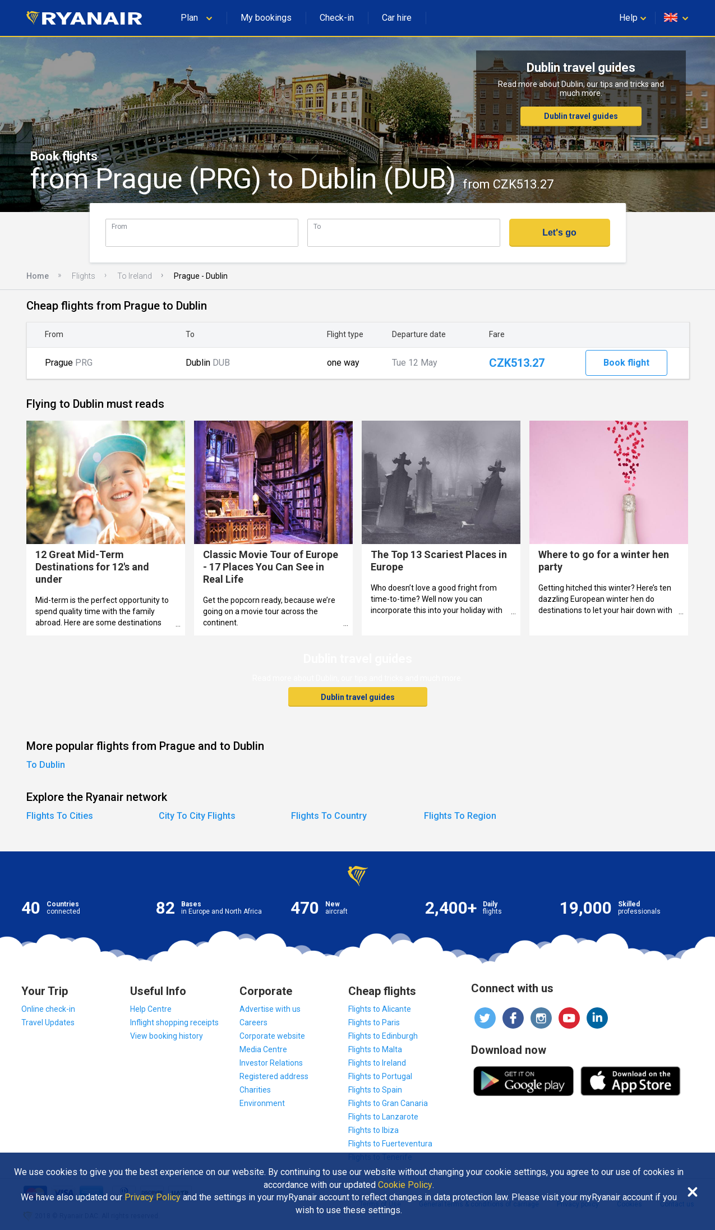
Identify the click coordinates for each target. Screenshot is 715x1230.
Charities (255, 1089)
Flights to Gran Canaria (388, 1103)
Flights (83, 275)
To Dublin (45, 764)
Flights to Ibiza (373, 1130)
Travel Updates (48, 1022)
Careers (253, 1022)
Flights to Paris (374, 1022)
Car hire (397, 17)
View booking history (166, 1035)
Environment (262, 1103)
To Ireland (134, 275)
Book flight (626, 362)
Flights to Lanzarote (383, 1116)
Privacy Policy (152, 1197)
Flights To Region (460, 815)
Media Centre (263, 1049)
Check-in (337, 17)
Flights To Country (329, 815)
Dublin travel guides (581, 116)
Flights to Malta (375, 1049)
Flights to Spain (375, 1089)
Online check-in (48, 1009)
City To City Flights (197, 815)
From (119, 226)
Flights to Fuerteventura (390, 1143)
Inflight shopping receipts (174, 1022)
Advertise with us (270, 1009)
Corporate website (272, 1035)
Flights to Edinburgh (383, 1035)
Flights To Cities (59, 815)
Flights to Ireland (377, 1062)
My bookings (266, 17)
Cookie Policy (405, 1185)
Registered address (273, 1076)
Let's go (559, 232)
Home (37, 275)
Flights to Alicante (379, 1009)
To (317, 226)
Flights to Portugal (380, 1076)
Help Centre (151, 1009)
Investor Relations (271, 1062)
